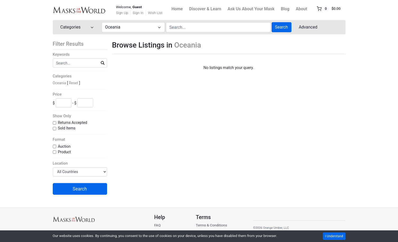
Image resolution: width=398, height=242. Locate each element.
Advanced (308, 27)
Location (60, 163)
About (301, 8)
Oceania (59, 83)
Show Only (62, 116)
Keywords (61, 54)
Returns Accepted (73, 122)
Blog (285, 8)
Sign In (138, 13)
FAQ (157, 225)
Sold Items (67, 128)
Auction (64, 146)
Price (57, 94)
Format (59, 139)
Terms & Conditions (211, 225)
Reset (73, 83)
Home (177, 8)
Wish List (155, 13)
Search (281, 27)
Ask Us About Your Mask (251, 8)
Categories (62, 76)
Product (65, 152)
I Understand (334, 236)
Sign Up (122, 13)
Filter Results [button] (71, 44)
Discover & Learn (205, 8)
